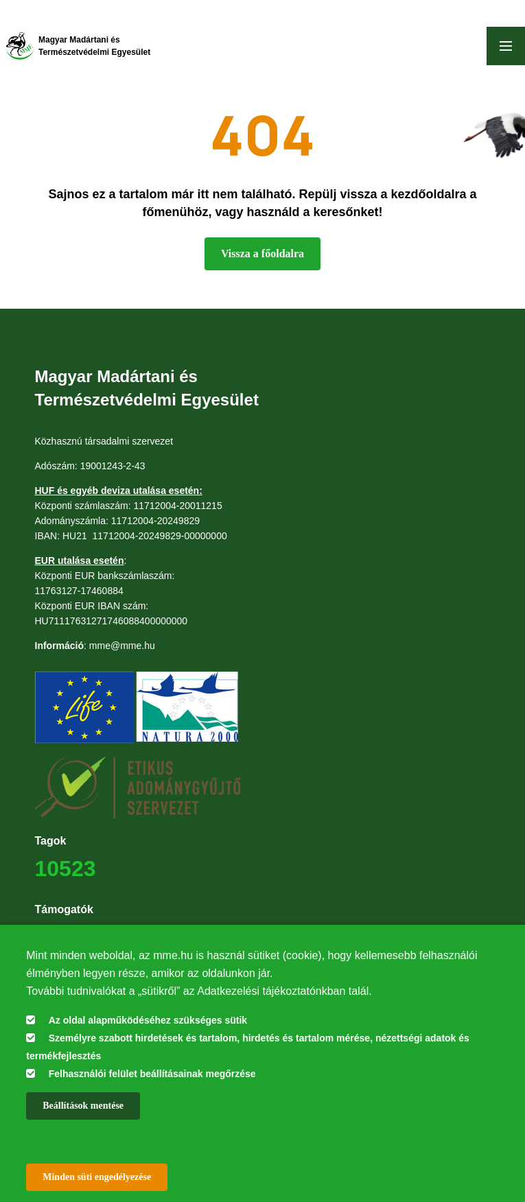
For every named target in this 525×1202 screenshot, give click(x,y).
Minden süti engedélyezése (97, 1177)
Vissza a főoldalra (262, 253)
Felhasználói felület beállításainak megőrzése (152, 1073)
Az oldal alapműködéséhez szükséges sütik (148, 1020)
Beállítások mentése (83, 1105)
